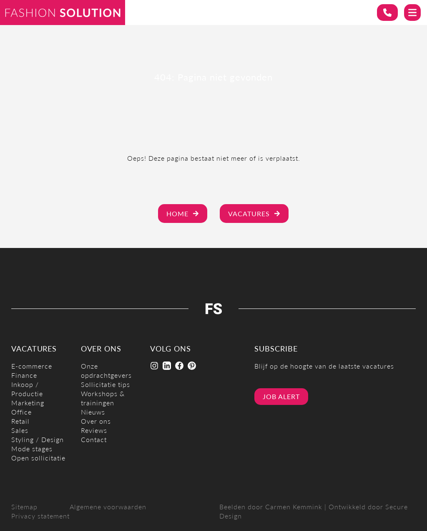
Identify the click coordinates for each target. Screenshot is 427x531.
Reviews (94, 430)
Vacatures (254, 213)
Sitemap (24, 507)
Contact (94, 439)
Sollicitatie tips (105, 384)
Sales (19, 430)
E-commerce (31, 366)
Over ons (96, 421)
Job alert (281, 396)
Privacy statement (40, 516)
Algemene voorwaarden (108, 507)
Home (182, 213)
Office (21, 412)
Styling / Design (37, 439)
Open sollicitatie (38, 458)
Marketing (27, 403)
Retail (20, 421)
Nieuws (93, 412)
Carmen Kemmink (293, 507)
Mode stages (32, 449)
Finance (24, 375)
